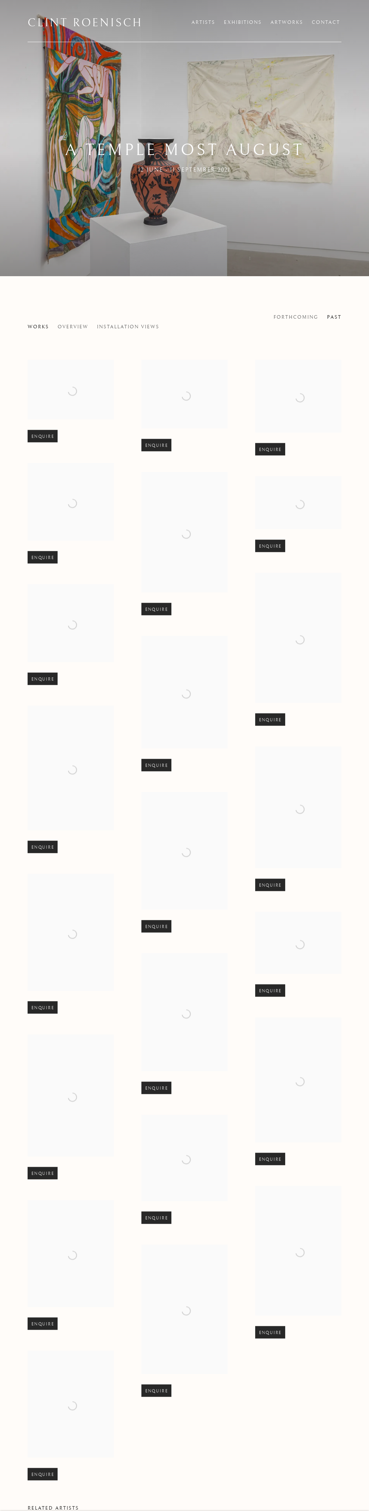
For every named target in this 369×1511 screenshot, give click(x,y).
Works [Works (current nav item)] (38, 327)
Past (334, 317)
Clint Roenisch (85, 23)
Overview (73, 327)
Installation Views (128, 327)
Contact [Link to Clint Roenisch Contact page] (326, 22)
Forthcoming (295, 317)
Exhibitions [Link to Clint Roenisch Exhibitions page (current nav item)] (243, 22)
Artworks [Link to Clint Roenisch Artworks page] (286, 22)
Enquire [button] (42, 453)
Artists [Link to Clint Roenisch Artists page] (203, 22)
